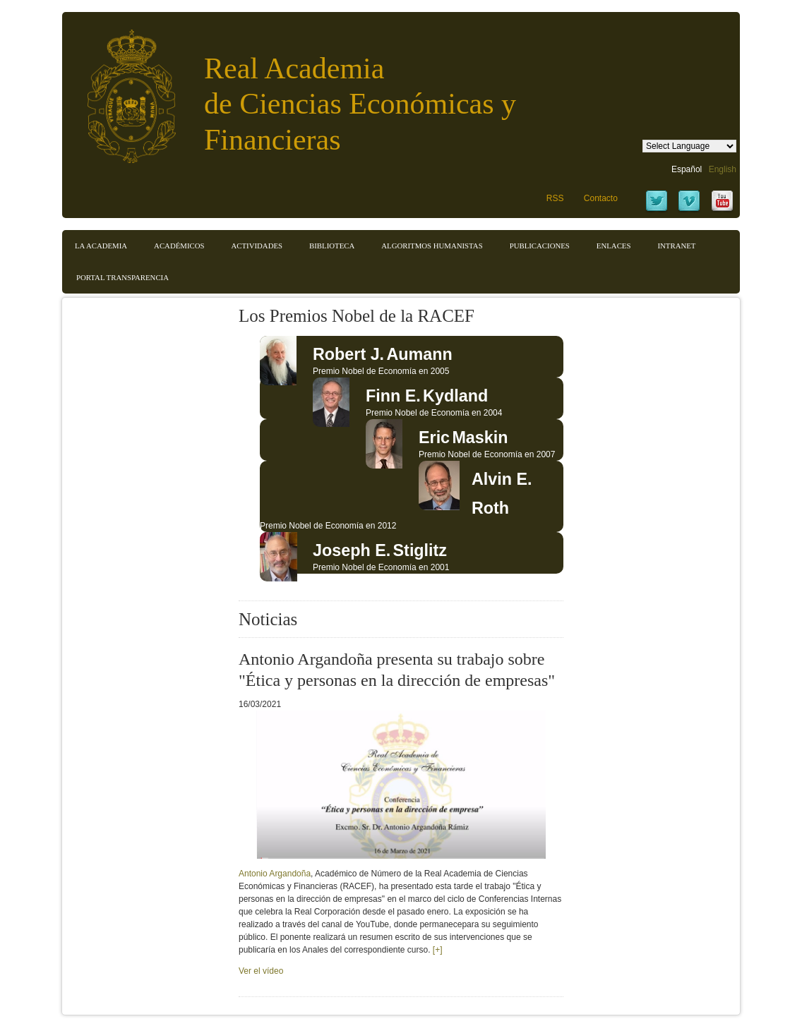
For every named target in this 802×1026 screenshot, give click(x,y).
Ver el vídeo (261, 971)
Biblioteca (331, 245)
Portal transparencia (122, 277)
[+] (438, 950)
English (722, 169)
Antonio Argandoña (275, 874)
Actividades (256, 245)
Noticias (268, 619)
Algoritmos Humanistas (431, 245)
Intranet (676, 245)
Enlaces (614, 245)
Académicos (179, 245)
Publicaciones (540, 245)
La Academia (101, 245)
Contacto (601, 198)
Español (686, 169)
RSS (555, 198)
